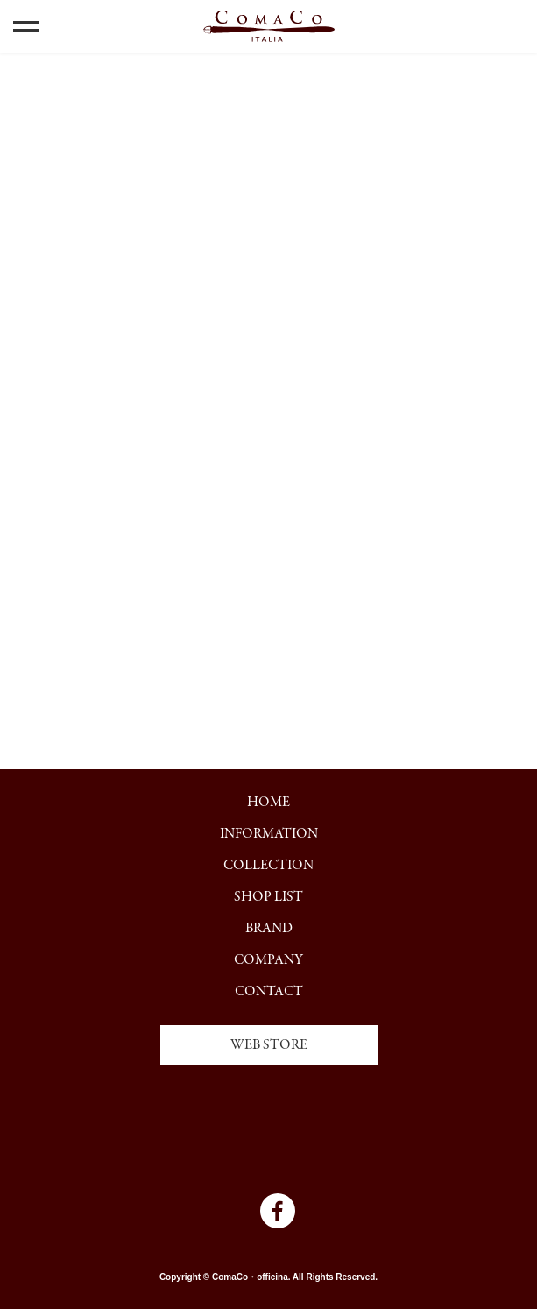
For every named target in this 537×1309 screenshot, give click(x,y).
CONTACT (269, 991)
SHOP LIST (268, 897)
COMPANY (268, 960)
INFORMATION (269, 834)
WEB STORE (268, 1045)
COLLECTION (268, 865)
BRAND (269, 928)
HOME (268, 802)
